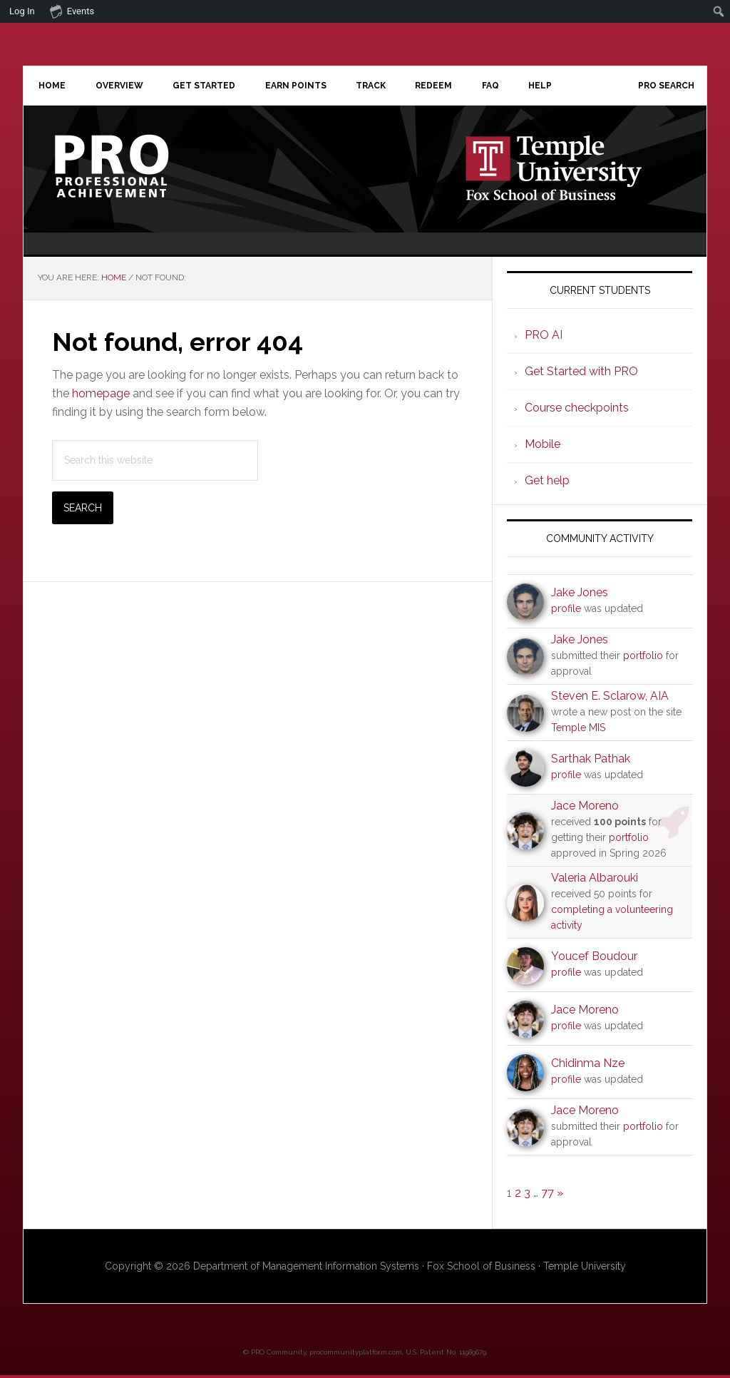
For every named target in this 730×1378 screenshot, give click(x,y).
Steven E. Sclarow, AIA (610, 698)
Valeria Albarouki (594, 880)
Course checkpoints (577, 410)
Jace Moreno (585, 808)
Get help (547, 483)
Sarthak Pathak (590, 761)
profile (566, 611)
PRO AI (543, 337)
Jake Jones (579, 595)
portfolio (643, 658)
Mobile (542, 447)
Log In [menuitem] (22, 11)
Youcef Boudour (594, 959)
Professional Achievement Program (144, 169)
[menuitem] (719, 11)
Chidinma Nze (587, 1066)
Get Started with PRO (581, 374)
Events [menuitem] (72, 10)
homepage (101, 396)
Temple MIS (578, 730)
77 (547, 1196)
